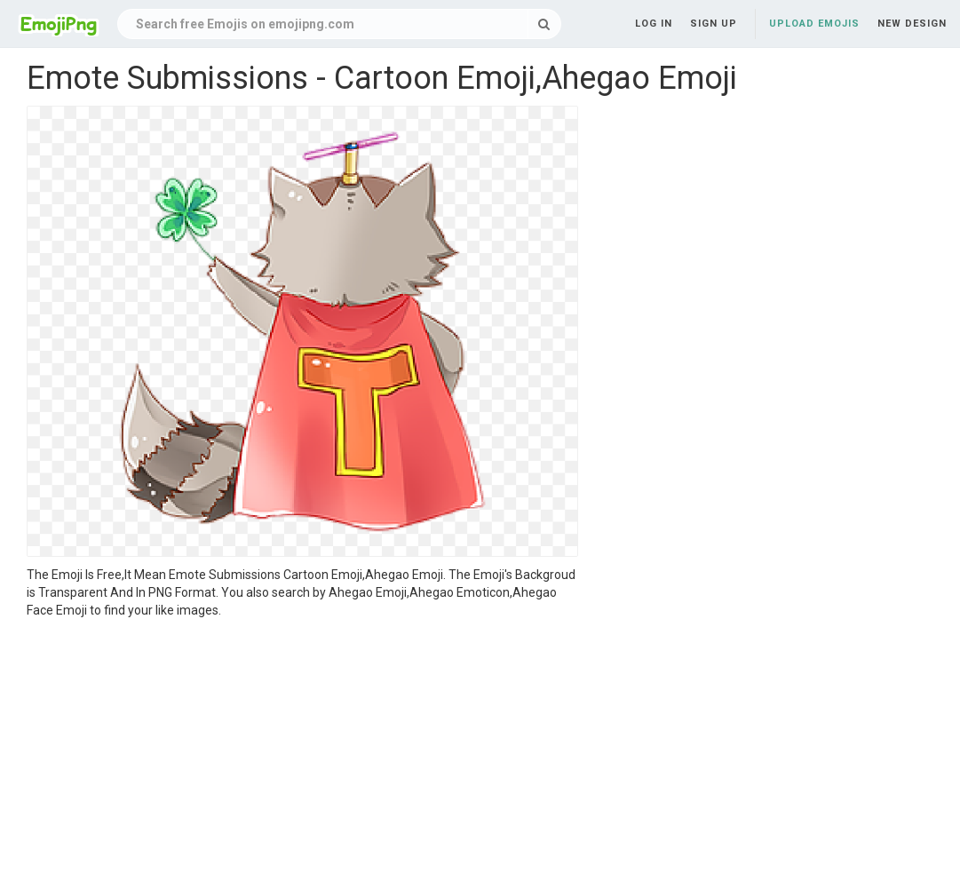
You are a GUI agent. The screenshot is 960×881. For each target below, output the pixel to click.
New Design (912, 23)
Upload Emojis (814, 23)
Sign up (713, 23)
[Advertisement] (302, 752)
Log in (653, 23)
